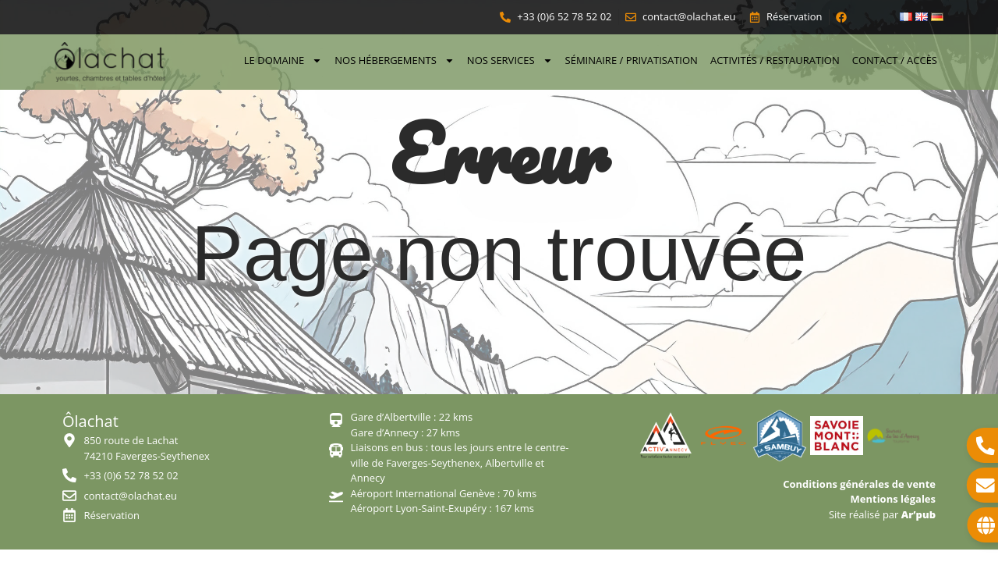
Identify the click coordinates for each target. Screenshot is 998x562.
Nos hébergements (394, 60)
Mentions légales (893, 499)
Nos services (510, 60)
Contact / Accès (894, 60)
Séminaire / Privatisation (631, 60)
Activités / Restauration (775, 60)
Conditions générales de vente (859, 484)
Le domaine (283, 60)
